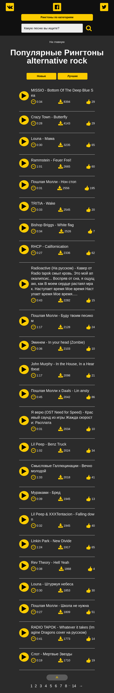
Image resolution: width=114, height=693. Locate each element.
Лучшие (72, 76)
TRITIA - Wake (43, 203)
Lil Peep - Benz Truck (48, 444)
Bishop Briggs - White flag (52, 225)
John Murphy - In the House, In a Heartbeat (62, 366)
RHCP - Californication (49, 246)
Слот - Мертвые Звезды (51, 654)
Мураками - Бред (45, 492)
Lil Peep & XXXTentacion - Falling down (62, 516)
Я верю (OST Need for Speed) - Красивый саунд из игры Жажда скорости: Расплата (62, 417)
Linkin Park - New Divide (51, 541)
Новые (41, 76)
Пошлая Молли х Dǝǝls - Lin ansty (60, 391)
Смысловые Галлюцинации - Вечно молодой (61, 468)
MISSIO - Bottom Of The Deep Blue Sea (62, 92)
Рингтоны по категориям (57, 17)
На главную (57, 41)
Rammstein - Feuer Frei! (51, 160)
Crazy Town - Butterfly (49, 117)
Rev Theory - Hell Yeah (50, 562)
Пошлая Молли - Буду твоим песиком (62, 318)
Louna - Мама (42, 138)
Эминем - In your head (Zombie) (58, 342)
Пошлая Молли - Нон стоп (53, 182)
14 (74, 686)
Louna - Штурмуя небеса (52, 584)
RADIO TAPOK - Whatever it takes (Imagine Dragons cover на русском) (62, 629)
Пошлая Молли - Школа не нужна (60, 606)
